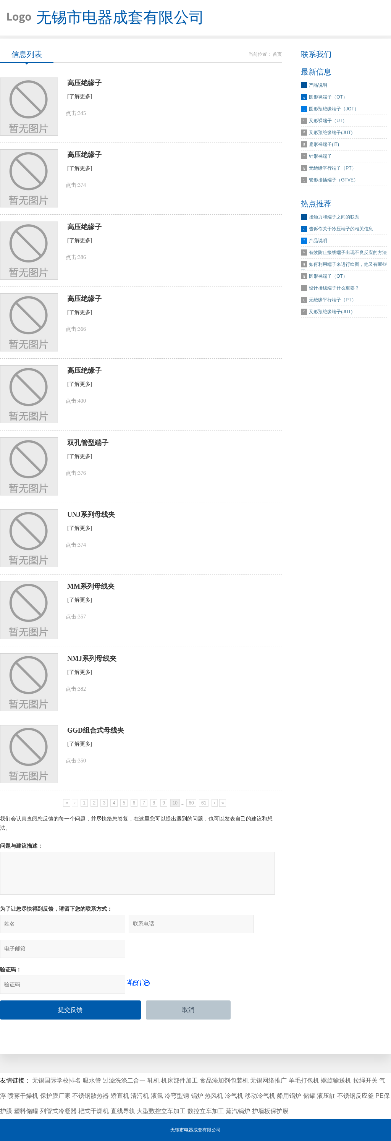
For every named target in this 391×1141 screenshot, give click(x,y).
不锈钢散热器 (90, 1095)
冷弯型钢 (177, 1095)
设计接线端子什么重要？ (334, 290)
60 (191, 823)
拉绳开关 (365, 1080)
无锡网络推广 (268, 1080)
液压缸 (326, 1095)
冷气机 (234, 1095)
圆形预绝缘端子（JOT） (334, 111)
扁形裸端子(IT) (324, 147)
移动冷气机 (260, 1095)
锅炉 (197, 1095)
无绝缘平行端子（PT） (332, 170)
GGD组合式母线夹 (95, 750)
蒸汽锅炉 (238, 1111)
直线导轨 (123, 1111)
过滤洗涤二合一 (124, 1080)
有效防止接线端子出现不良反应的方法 (348, 255)
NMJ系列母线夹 (91, 676)
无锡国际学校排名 (56, 1080)
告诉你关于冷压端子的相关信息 (341, 231)
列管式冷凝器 (58, 1111)
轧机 (153, 1080)
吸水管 (92, 1080)
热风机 (214, 1095)
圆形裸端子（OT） (328, 99)
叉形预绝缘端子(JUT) (330, 135)
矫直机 (120, 1095)
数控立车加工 (205, 1111)
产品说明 (318, 88)
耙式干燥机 (93, 1111)
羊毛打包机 (304, 1080)
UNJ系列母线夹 (91, 528)
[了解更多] (79, 100)
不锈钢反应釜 (355, 1095)
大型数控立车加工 (161, 1111)
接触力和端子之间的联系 (334, 219)
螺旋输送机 (336, 1080)
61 (203, 823)
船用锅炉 (289, 1095)
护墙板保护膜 (270, 1111)
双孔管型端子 (87, 455)
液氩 (157, 1095)
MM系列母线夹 (91, 602)
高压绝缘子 (84, 86)
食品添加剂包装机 (224, 1080)
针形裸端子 (320, 159)
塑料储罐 (26, 1111)
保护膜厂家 (55, 1095)
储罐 (309, 1095)
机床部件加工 (179, 1080)
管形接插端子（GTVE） (333, 182)
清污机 (140, 1095)
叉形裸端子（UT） (328, 123)
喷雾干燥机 (23, 1095)
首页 (277, 57)
